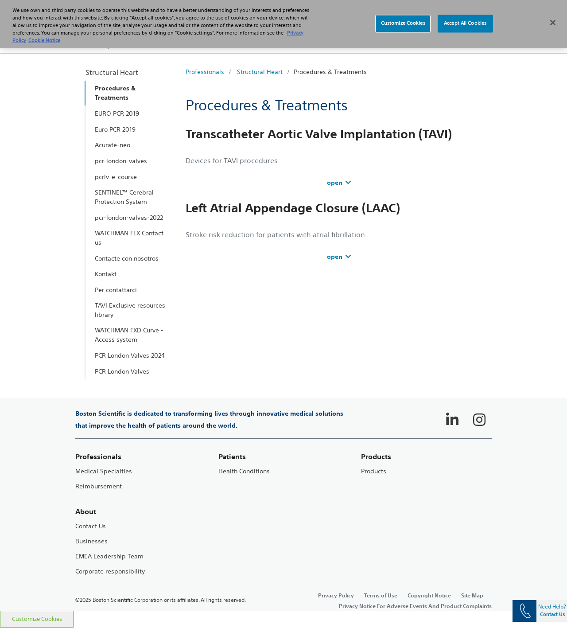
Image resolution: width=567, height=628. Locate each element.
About (85, 511)
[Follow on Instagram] (479, 419)
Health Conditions (244, 471)
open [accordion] (339, 183)
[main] (283, 332)
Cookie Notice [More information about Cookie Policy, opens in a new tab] (44, 34)
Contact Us (90, 526)
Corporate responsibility (110, 571)
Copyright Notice (429, 595)
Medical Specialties (103, 471)
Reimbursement (98, 486)
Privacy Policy (336, 595)
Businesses (91, 541)
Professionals (205, 72)
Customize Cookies (37, 619)
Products (373, 471)
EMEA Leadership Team (109, 556)
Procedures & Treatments (330, 72)
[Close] (553, 16)
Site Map (472, 595)
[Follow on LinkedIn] (452, 419)
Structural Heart (260, 72)
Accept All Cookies (465, 17)
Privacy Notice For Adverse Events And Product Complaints (415, 605)
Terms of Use (380, 595)
